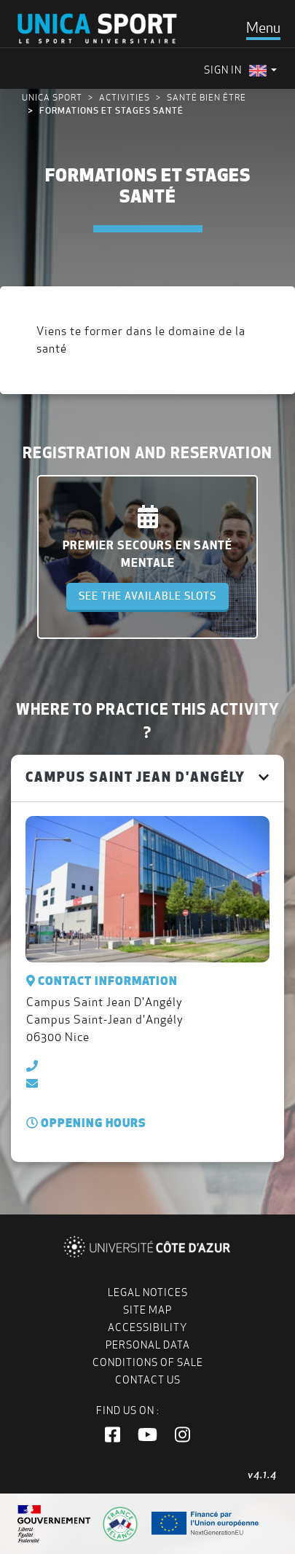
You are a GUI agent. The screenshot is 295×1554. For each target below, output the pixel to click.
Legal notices (148, 1292)
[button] (112, 1435)
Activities (124, 97)
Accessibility (147, 1327)
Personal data (148, 1344)
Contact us (148, 1379)
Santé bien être (206, 97)
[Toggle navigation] (263, 27)
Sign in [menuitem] (223, 69)
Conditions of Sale (148, 1362)
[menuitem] (262, 70)
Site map (147, 1309)
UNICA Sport (52, 97)
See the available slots (147, 596)
